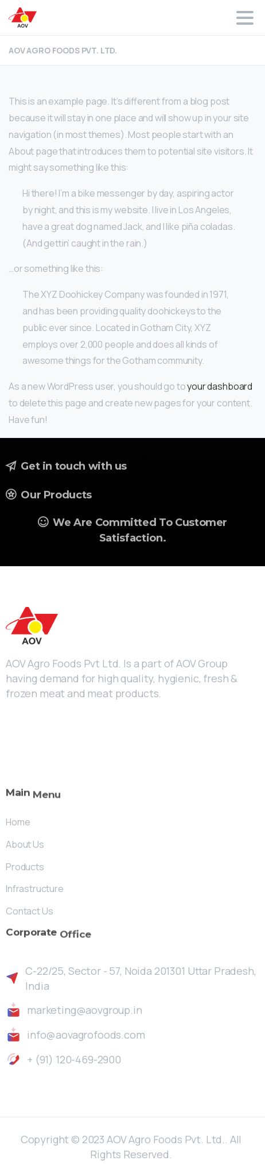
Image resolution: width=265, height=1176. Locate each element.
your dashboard (219, 386)
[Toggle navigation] (244, 18)
